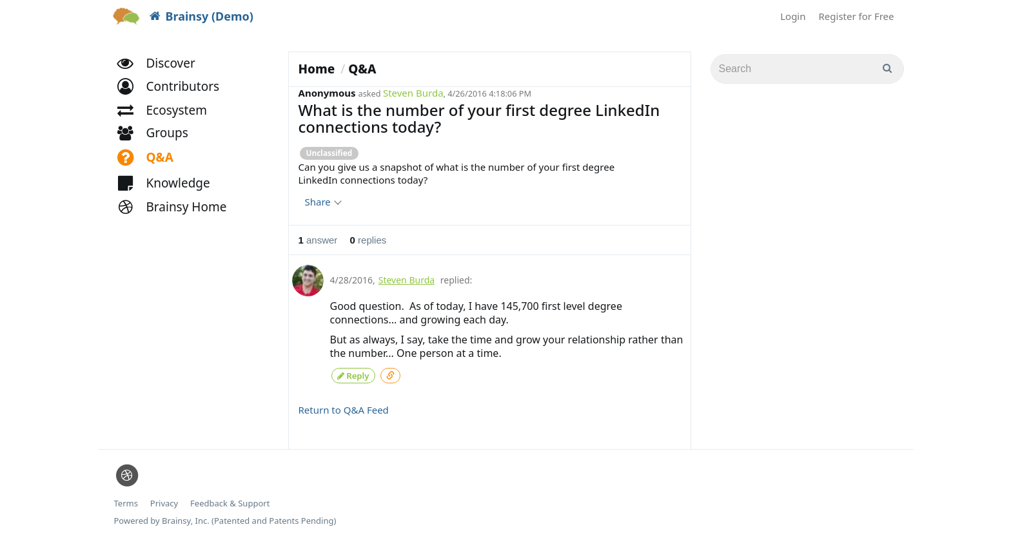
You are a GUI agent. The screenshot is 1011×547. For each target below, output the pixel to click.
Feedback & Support (230, 501)
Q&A (362, 69)
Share (322, 201)
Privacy (164, 501)
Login (792, 16)
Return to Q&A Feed (344, 407)
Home (317, 69)
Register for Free (856, 16)
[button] (174, 95)
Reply (353, 374)
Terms (126, 501)
